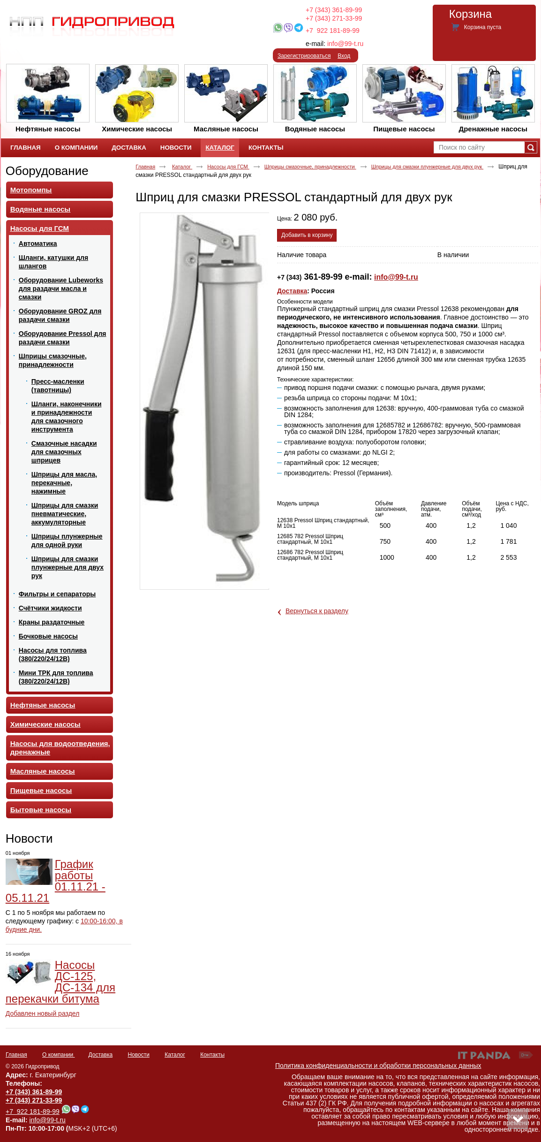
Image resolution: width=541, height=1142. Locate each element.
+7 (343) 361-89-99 (334, 10)
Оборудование (47, 171)
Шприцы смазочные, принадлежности (310, 166)
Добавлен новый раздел (43, 1013)
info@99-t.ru (345, 43)
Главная (145, 166)
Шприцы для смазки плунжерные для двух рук (427, 166)
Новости (29, 838)
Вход (344, 56)
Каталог (219, 147)
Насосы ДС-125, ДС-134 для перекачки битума (60, 982)
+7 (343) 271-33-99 (334, 18)
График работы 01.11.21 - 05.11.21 (55, 881)
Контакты (212, 1054)
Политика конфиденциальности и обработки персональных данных (378, 1065)
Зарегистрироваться (304, 56)
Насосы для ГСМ (228, 166)
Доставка (292, 291)
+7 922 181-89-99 (333, 30)
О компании (58, 1054)
